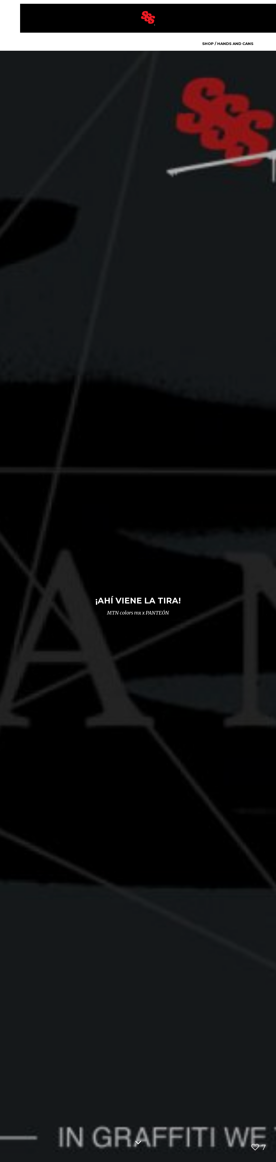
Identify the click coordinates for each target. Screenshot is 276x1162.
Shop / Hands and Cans (227, 43)
